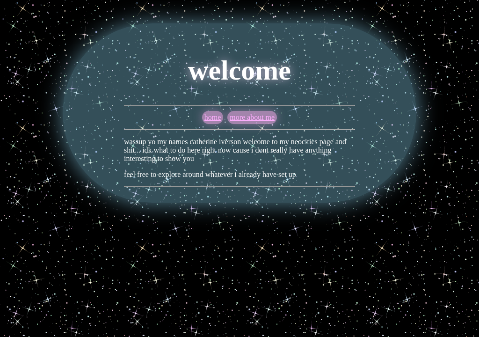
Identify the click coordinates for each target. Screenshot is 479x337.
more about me (252, 117)
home (212, 117)
